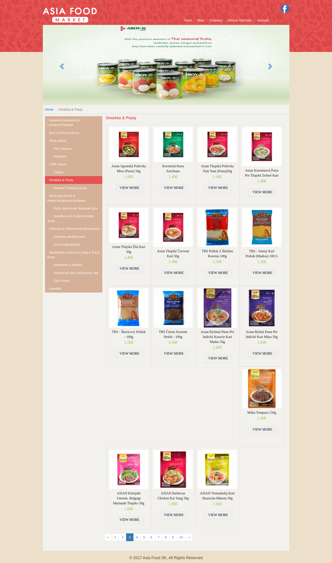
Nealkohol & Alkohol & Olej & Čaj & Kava (73, 255)
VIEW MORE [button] (130, 188)
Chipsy (55, 172)
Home (49, 109)
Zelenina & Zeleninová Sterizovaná (73, 228)
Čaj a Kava (58, 280)
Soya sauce (56, 140)
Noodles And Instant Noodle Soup (70, 218)
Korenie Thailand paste (67, 188)
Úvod (188, 20)
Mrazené (56, 156)
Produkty (215, 20)
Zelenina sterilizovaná (66, 236)
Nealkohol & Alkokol (64, 265)
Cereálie (54, 288)
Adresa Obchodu (240, 20)
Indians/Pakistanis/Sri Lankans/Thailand (63, 122)
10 (181, 537)
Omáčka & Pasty (60, 180)
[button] (61, 65)
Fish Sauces (59, 148)
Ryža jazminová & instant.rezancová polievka (66, 198)
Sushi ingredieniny (63, 244)
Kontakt (263, 20)
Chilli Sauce (56, 164)
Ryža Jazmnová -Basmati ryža (72, 208)
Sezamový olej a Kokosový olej (72, 273)
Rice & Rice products (63, 133)
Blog (200, 20)
